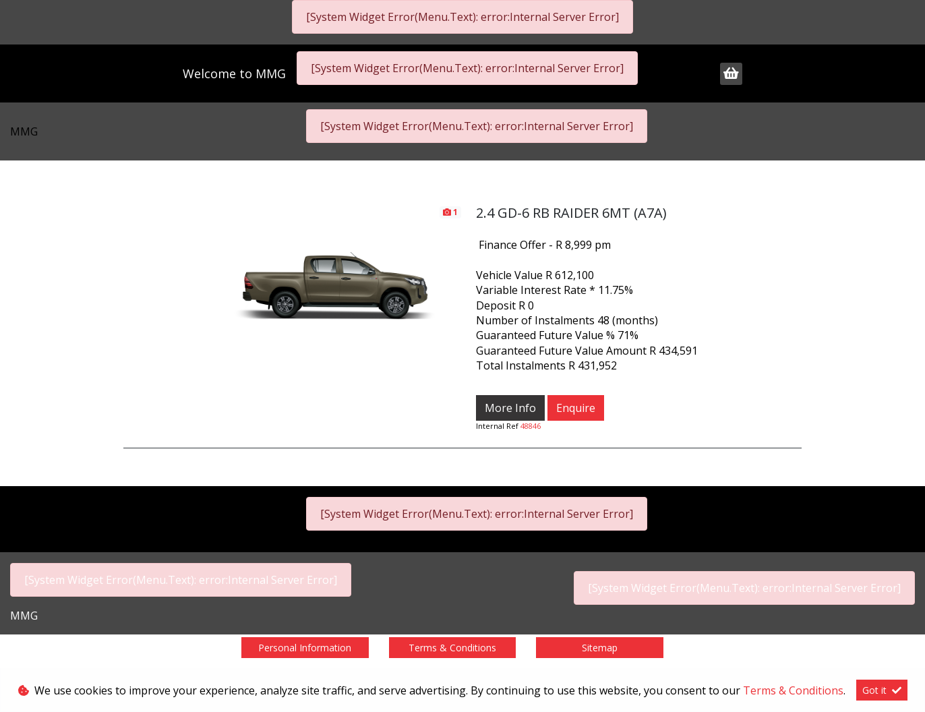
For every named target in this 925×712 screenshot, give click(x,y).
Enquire (575, 407)
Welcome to (234, 73)
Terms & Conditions (452, 647)
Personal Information (304, 647)
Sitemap (600, 647)
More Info (510, 407)
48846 (530, 426)
